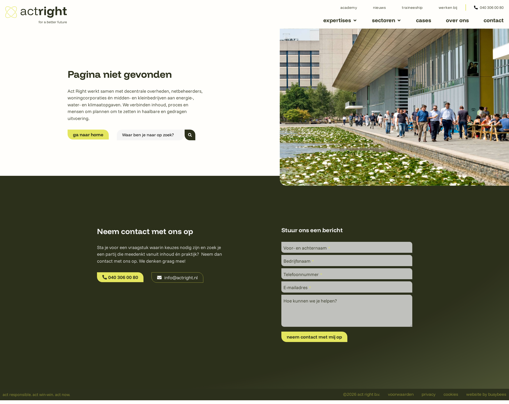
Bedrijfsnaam (298, 261)
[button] (340, 20)
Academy (348, 7)
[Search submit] (190, 135)
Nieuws (379, 7)
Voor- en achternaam (306, 248)
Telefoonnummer (302, 274)
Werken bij (448, 7)
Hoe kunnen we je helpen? (310, 300)
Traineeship (412, 7)
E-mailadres (297, 287)
